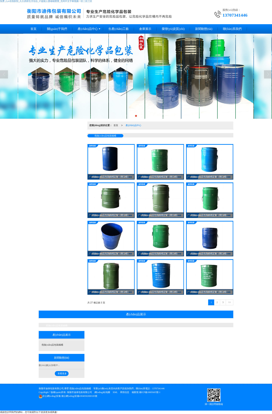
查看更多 (62, 373)
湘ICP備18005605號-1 (149, 392)
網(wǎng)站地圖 (102, 392)
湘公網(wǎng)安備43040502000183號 (68, 396)
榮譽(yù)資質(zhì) (173, 28)
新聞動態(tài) (203, 28)
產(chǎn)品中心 (88, 28)
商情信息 (124, 392)
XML (115, 392)
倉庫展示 (145, 28)
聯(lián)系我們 (232, 28)
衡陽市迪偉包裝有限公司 (79, 392)
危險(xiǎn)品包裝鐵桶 (105, 135)
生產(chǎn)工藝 (118, 28)
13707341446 (158, 388)
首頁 (33, 28)
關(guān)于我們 (57, 28)
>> (229, 302)
